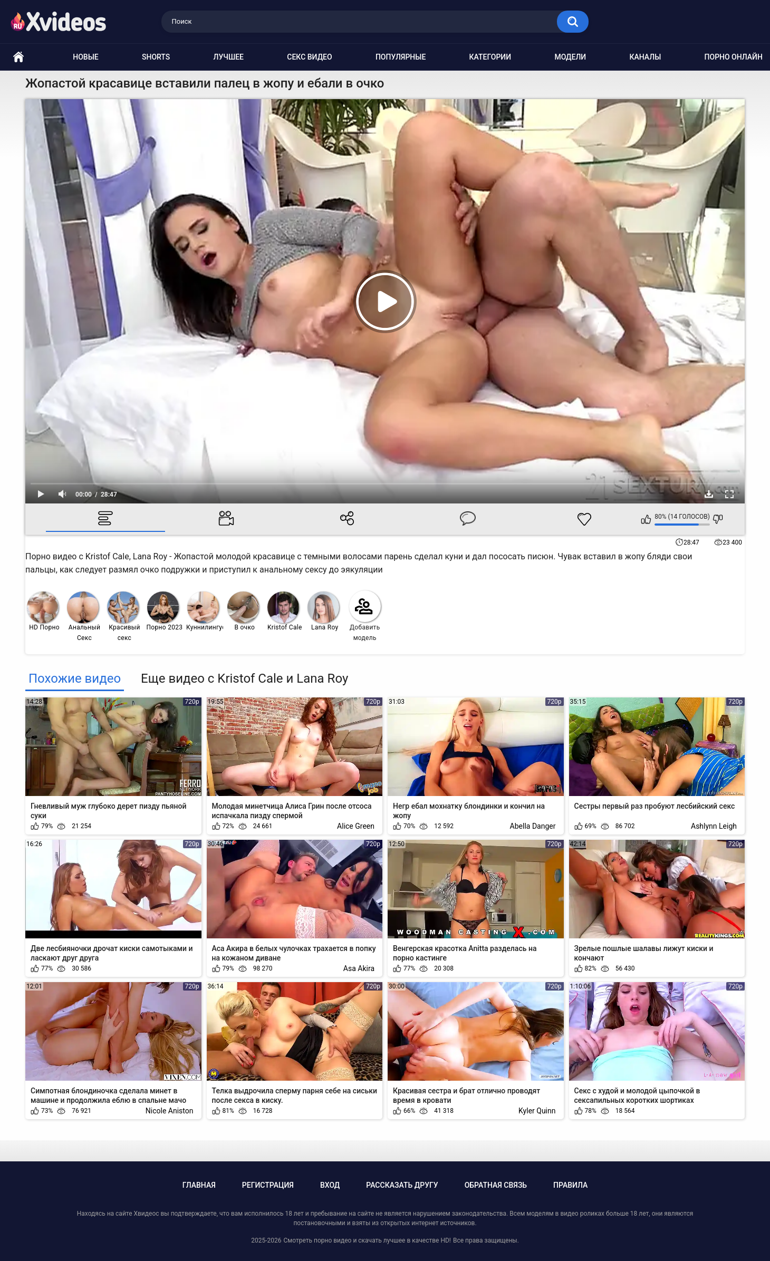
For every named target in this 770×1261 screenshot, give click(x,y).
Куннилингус (205, 611)
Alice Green (355, 826)
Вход (330, 1185)
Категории (490, 57)
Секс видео (309, 57)
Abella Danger (533, 826)
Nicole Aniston (170, 1111)
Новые (85, 57)
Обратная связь (496, 1185)
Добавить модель (365, 616)
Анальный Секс (83, 616)
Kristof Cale (284, 611)
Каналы (645, 57)
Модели (570, 57)
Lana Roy (323, 611)
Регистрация (268, 1185)
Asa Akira (358, 968)
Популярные (401, 57)
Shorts (156, 57)
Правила (570, 1185)
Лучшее (229, 57)
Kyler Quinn (536, 1111)
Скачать (709, 494)
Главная (199, 1185)
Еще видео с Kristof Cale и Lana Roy (244, 678)
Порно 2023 (164, 611)
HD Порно (43, 611)
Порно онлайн (734, 57)
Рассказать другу (402, 1185)
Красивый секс (123, 616)
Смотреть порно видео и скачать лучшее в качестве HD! (366, 1240)
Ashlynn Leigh (714, 826)
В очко (243, 611)
